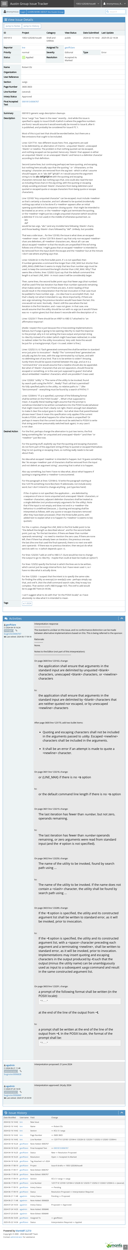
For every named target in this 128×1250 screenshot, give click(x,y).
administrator (16, 1237)
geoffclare (70, 47)
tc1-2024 (27, 603)
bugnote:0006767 (12, 633)
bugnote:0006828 (12, 1074)
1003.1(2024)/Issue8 (88, 3)
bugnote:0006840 (12, 1095)
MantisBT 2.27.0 (23, 1230)
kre (23, 47)
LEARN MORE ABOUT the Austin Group (46, 11)
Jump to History (31, 25)
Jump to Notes (13, 25)
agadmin (10, 1065)
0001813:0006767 (30, 101)
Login (23, 11)
